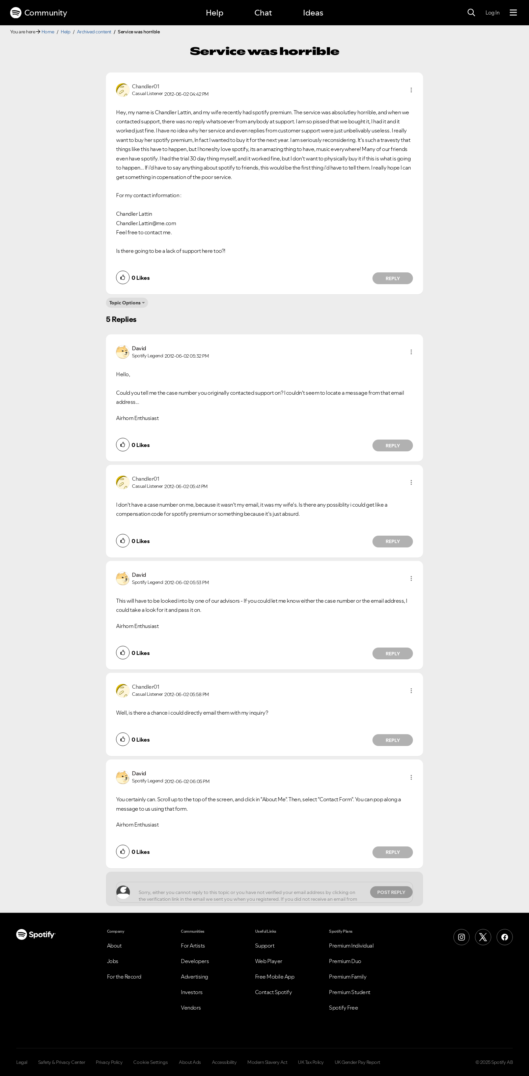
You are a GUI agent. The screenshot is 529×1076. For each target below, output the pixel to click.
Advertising (194, 976)
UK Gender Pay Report (357, 1062)
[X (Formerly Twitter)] (483, 937)
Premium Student (349, 992)
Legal (21, 1062)
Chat (263, 12)
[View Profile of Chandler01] (145, 86)
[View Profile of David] (139, 348)
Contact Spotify (273, 992)
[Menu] (513, 13)
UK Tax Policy (311, 1062)
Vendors (191, 1007)
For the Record (124, 976)
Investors (192, 992)
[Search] (471, 12)
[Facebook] (505, 937)
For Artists (193, 945)
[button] (411, 90)
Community (38, 13)
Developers (195, 961)
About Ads (190, 1062)
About (114, 945)
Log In (492, 12)
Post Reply (391, 892)
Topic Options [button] (125, 302)
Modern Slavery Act (267, 1062)
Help (214, 12)
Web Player (268, 961)
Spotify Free (343, 1007)
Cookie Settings (150, 1062)
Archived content (94, 31)
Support (265, 945)
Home (47, 31)
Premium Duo (345, 961)
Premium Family (347, 976)
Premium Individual (351, 945)
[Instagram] (461, 937)
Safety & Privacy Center (61, 1062)
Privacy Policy (109, 1062)
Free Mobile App (275, 976)
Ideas (313, 12)
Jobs (112, 961)
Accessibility (224, 1062)
